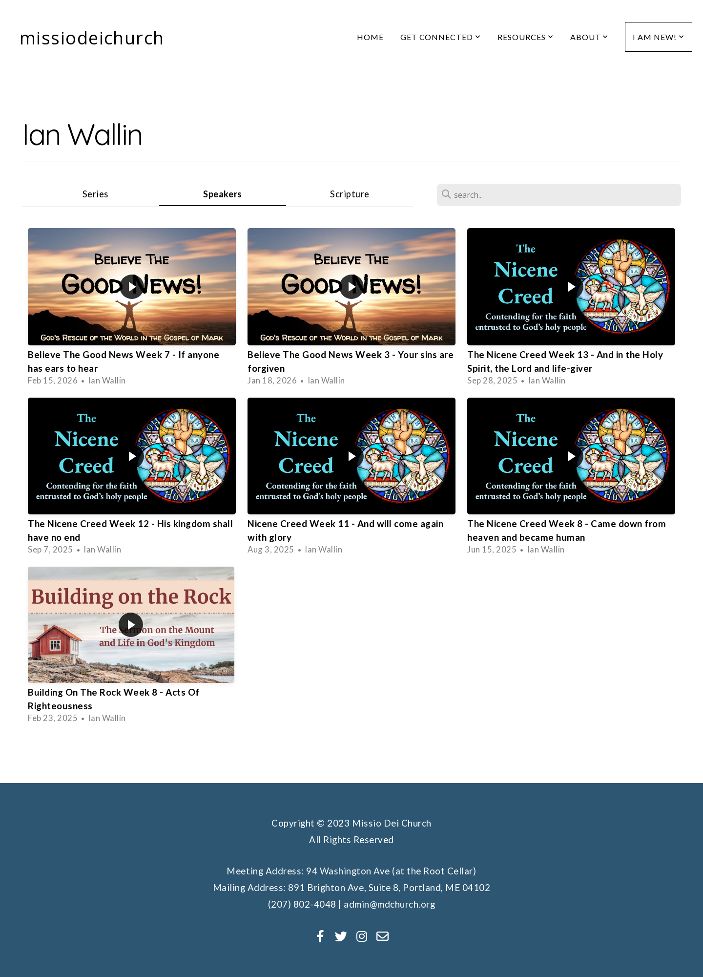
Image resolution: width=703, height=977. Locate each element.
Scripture (350, 194)
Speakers (222, 194)
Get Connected (440, 37)
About (589, 37)
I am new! (658, 37)
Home (370, 37)
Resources (525, 37)
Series (95, 194)
